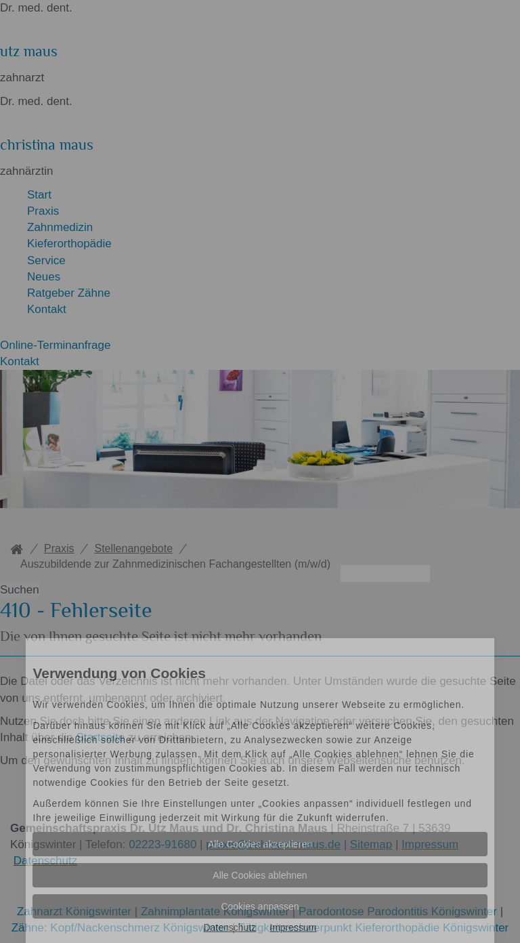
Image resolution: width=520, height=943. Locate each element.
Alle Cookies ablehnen (260, 875)
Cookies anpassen (260, 906)
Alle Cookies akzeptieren (260, 844)
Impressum (292, 927)
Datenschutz (229, 927)
